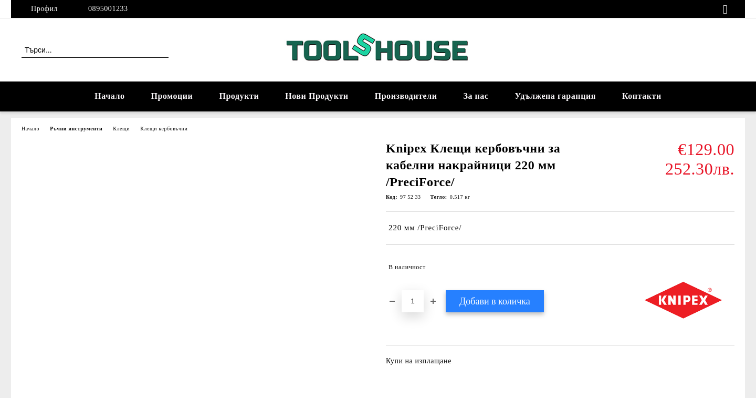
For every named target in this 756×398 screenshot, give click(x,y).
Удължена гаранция (555, 95)
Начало (109, 95)
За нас (475, 95)
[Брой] (413, 301)
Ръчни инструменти (76, 128)
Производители (406, 95)
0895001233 (108, 9)
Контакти (642, 95)
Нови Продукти (316, 95)
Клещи (121, 128)
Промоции (172, 95)
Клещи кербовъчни (163, 128)
